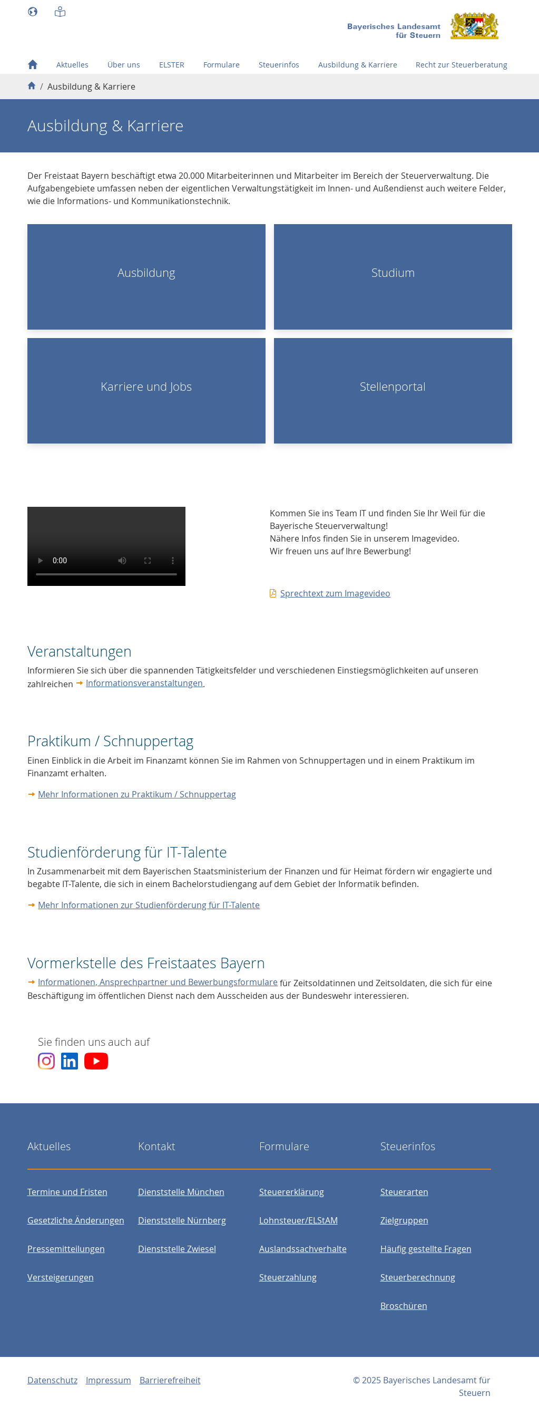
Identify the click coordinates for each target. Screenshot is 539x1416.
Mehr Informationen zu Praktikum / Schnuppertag (137, 794)
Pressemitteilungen (66, 1249)
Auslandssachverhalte (303, 1249)
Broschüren (403, 1306)
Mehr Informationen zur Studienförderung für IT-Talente (149, 905)
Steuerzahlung (288, 1277)
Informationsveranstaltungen (144, 683)
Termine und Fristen (67, 1192)
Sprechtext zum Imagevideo (335, 593)
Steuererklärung (291, 1192)
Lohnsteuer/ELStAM (298, 1220)
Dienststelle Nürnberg (182, 1220)
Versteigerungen (60, 1277)
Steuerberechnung (417, 1277)
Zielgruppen (404, 1220)
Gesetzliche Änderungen (75, 1220)
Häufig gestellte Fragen (426, 1249)
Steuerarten (404, 1192)
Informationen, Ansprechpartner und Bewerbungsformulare (158, 982)
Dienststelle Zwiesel (177, 1249)
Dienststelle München (181, 1192)
